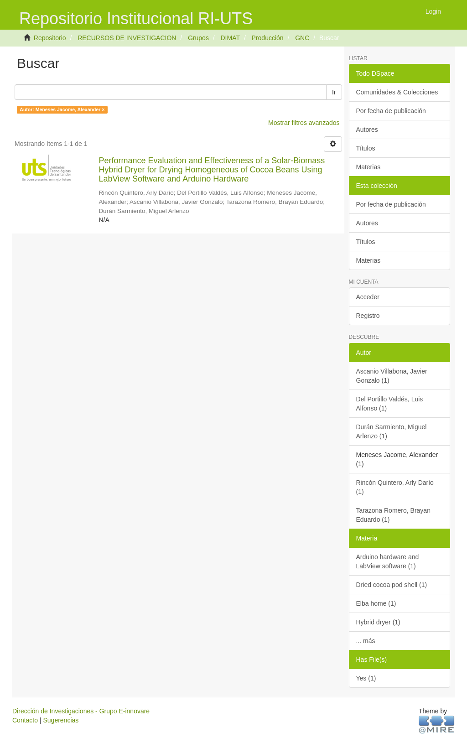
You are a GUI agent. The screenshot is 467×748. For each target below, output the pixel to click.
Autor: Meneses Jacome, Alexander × (62, 109)
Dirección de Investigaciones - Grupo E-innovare (81, 711)
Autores (367, 129)
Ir (334, 92)
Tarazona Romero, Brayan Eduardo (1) (393, 515)
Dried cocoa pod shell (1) (391, 584)
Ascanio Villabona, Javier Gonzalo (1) (391, 376)
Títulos (365, 148)
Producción (268, 38)
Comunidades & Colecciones (397, 92)
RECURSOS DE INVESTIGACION (127, 38)
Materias (368, 167)
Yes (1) (366, 678)
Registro (368, 315)
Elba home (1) (376, 603)
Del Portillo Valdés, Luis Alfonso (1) (389, 403)
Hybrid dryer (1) (378, 622)
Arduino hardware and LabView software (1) (387, 561)
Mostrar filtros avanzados (303, 122)
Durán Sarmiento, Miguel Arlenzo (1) (391, 431)
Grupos (198, 38)
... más (365, 640)
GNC (302, 38)
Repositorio (50, 38)
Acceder (367, 297)
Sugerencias (60, 720)
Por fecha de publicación (391, 110)
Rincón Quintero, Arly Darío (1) (395, 487)
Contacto (25, 720)
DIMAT (230, 38)
